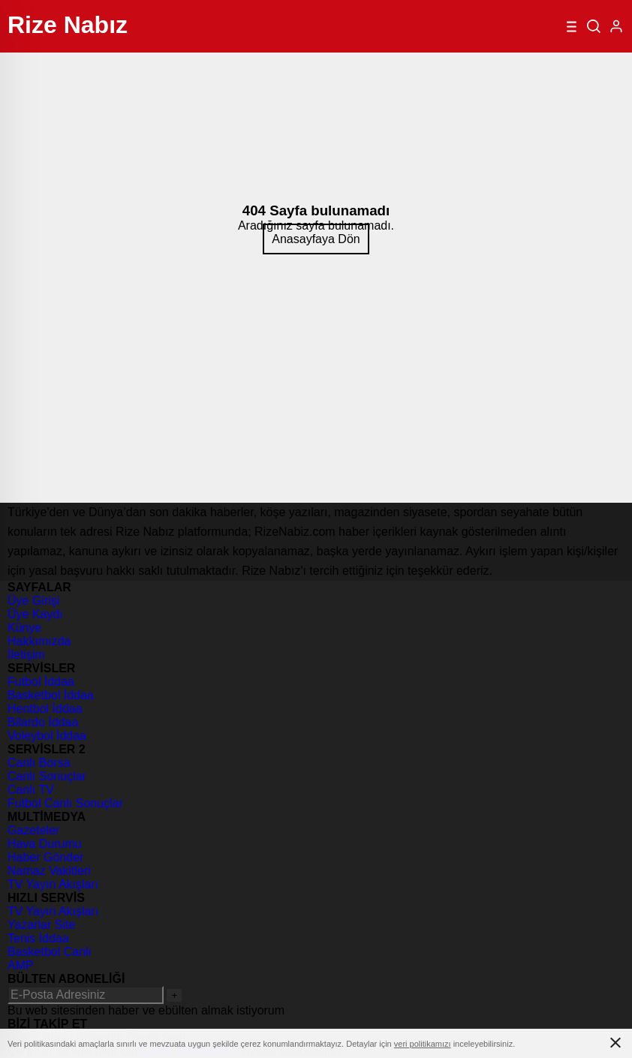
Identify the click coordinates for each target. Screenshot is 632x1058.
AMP (21, 965)
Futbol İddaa (41, 681)
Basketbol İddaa (51, 695)
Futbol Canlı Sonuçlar (65, 803)
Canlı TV (31, 789)
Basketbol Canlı (50, 951)
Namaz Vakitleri (49, 870)
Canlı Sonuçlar (47, 776)
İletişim (26, 654)
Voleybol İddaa (47, 735)
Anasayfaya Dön (316, 239)
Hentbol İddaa (45, 708)
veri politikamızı (422, 1043)
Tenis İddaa (38, 938)
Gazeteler (33, 830)
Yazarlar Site (41, 924)
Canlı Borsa (39, 762)
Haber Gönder (45, 857)
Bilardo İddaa (43, 722)
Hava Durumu (45, 843)
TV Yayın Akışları (53, 884)
